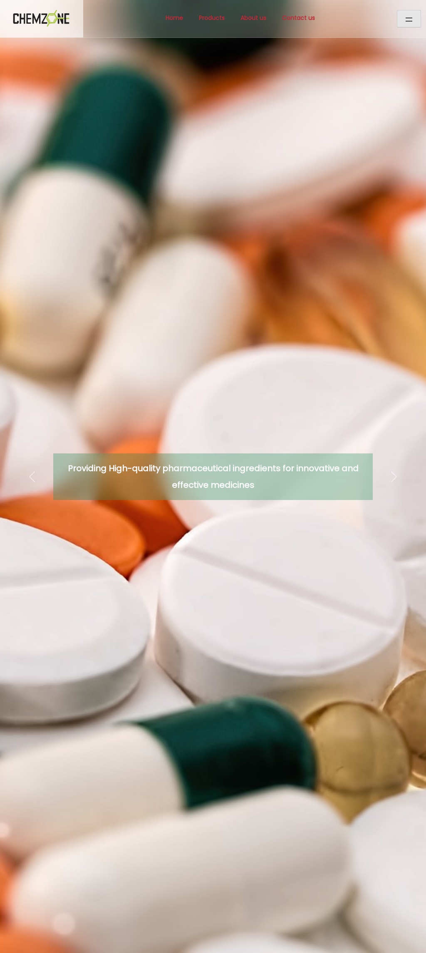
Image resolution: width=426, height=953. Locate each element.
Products (212, 18)
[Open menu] (409, 18)
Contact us (298, 18)
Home (174, 18)
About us (253, 18)
